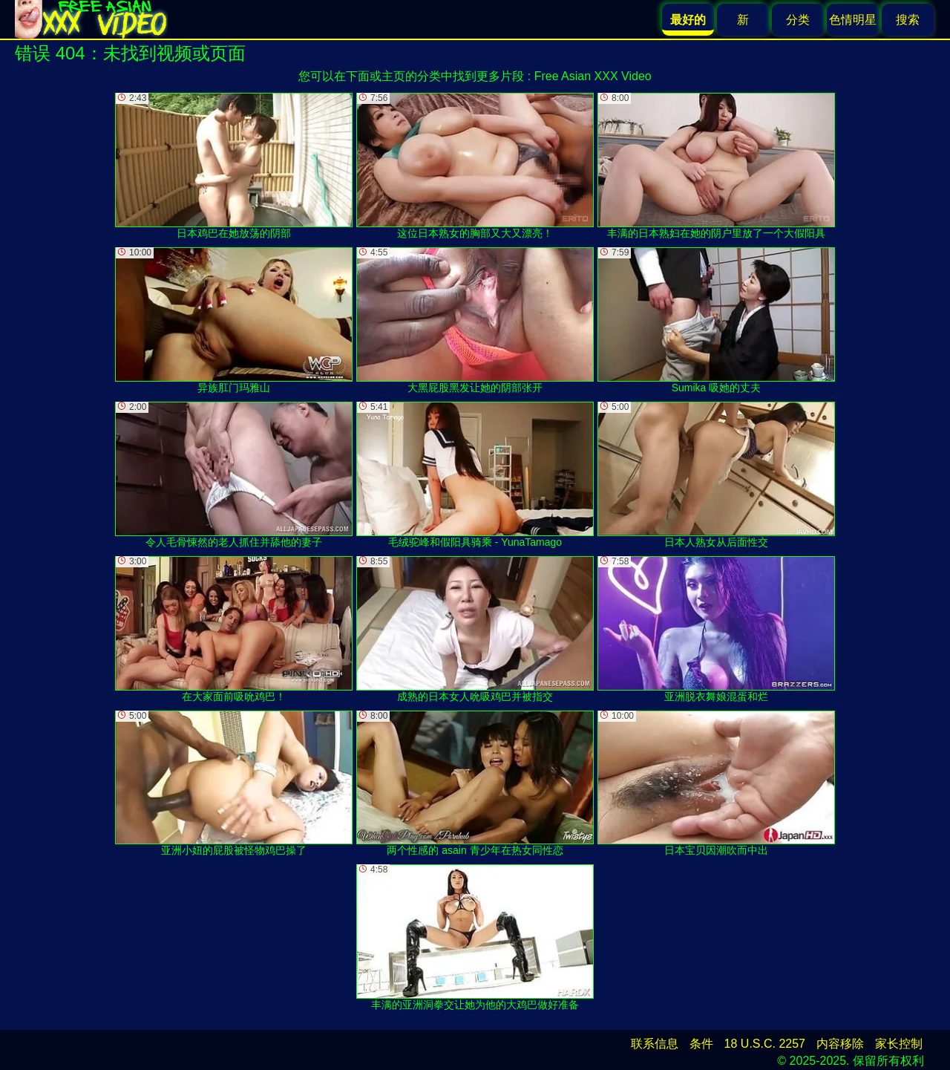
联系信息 (654, 1043)
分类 (798, 19)
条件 (701, 1043)
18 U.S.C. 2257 (764, 1043)
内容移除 (840, 1043)
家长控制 (899, 1043)
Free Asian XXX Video (593, 76)
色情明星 (853, 19)
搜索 (908, 19)
